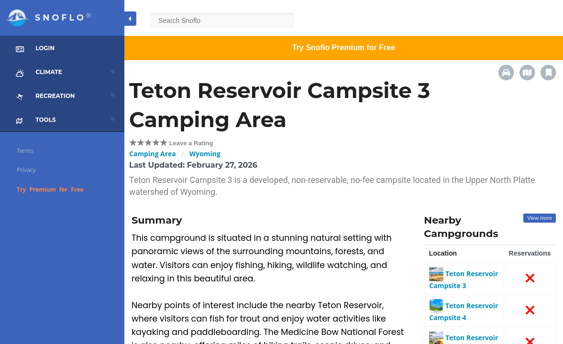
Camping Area (152, 153)
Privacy (26, 170)
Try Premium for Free (50, 189)
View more (539, 218)
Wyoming (205, 153)
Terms (25, 151)
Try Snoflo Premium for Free (343, 47)
